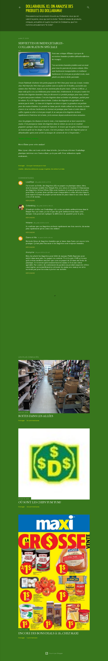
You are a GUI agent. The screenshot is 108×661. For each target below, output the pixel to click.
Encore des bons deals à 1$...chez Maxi (48, 633)
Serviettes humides (57, 169)
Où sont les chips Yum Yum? (39, 502)
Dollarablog (30, 206)
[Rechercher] (88, 6)
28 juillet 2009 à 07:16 (43, 182)
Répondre (30, 200)
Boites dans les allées (35, 416)
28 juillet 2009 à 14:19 (41, 223)
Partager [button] (21, 166)
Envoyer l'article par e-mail (36, 166)
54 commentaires (33, 420)
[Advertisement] (54, 332)
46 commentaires (33, 507)
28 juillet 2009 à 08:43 (44, 206)
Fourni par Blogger (54, 653)
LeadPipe (30, 182)
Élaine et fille (31, 237)
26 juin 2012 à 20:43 (42, 252)
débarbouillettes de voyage (34, 169)
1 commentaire (32, 638)
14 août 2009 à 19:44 (45, 237)
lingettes (47, 169)
